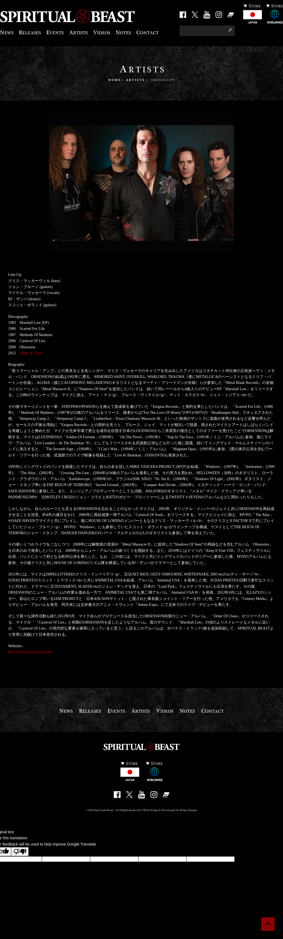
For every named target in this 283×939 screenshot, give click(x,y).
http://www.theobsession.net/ (30, 652)
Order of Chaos (31, 353)
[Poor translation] (20, 851)
